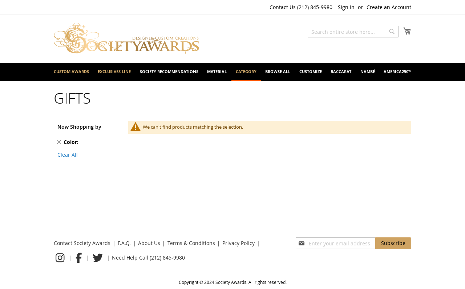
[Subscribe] (393, 243)
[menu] (232, 72)
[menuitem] (71, 71)
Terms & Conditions (191, 243)
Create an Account (389, 7)
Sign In (346, 7)
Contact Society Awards (82, 243)
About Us (149, 243)
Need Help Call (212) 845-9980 (148, 257)
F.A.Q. (124, 243)
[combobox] (353, 31)
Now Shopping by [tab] (79, 126)
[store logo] (126, 38)
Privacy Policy (238, 243)
